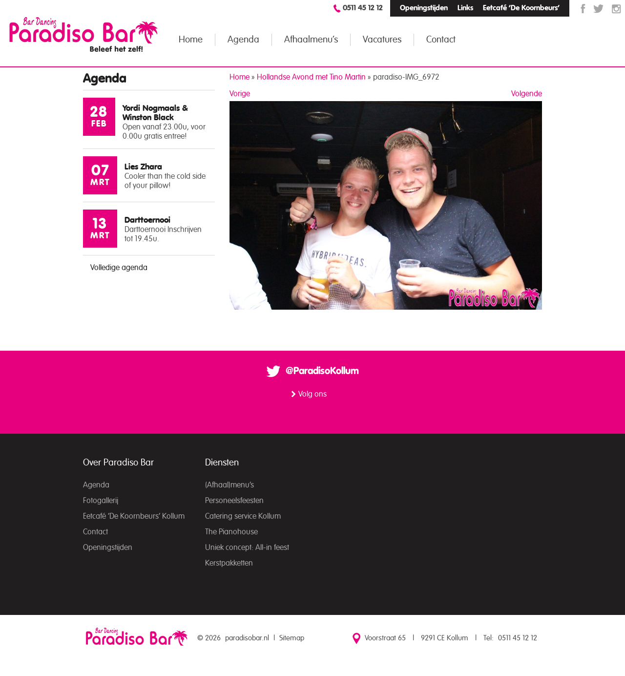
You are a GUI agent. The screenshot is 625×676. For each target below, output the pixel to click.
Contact (441, 39)
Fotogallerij (100, 501)
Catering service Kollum (243, 516)
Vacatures (382, 39)
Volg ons (312, 394)
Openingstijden (424, 8)
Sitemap (291, 638)
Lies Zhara (143, 167)
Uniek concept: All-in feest (247, 547)
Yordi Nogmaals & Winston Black (155, 113)
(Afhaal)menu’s (229, 485)
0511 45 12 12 (363, 8)
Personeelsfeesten (234, 501)
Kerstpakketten (229, 563)
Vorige (239, 94)
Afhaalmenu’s (311, 39)
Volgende (526, 94)
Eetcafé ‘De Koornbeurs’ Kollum (134, 516)
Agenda (243, 39)
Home (191, 39)
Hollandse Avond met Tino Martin (311, 77)
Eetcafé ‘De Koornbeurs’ (521, 8)
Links (465, 8)
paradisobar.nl (247, 638)
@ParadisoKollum (322, 371)
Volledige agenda (118, 268)
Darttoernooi (147, 220)
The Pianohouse (231, 532)
